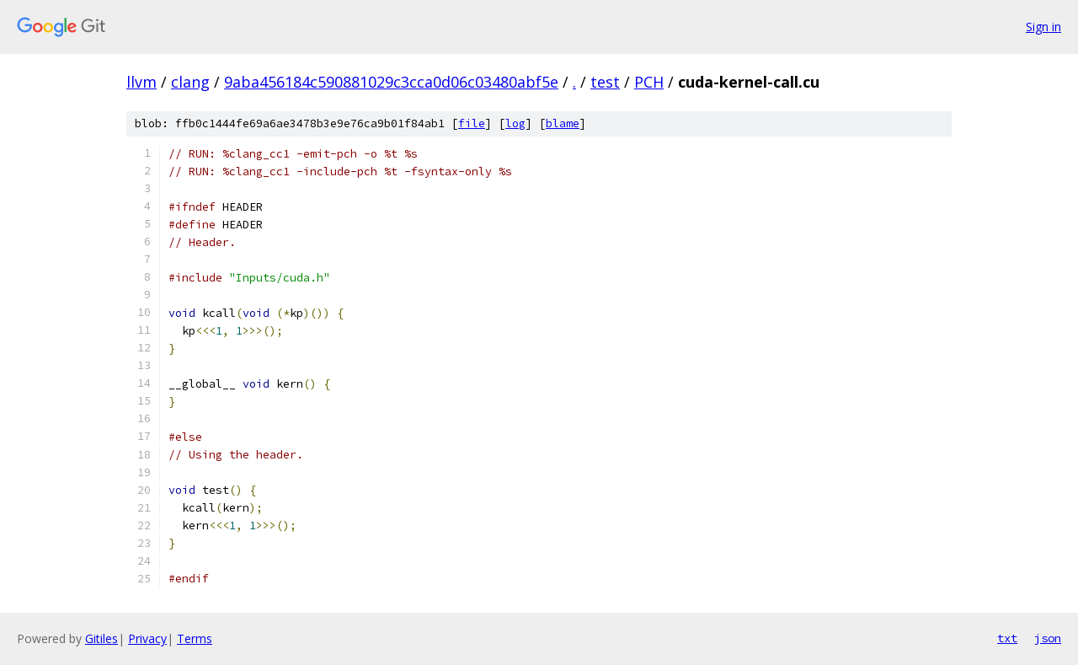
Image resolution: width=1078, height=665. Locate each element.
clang (190, 82)
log (515, 123)
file (471, 123)
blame (562, 123)
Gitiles (101, 638)
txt (1007, 638)
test (605, 82)
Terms (194, 638)
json (1047, 638)
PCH (649, 82)
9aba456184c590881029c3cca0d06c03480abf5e (391, 82)
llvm (141, 82)
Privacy (147, 638)
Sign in (1043, 27)
